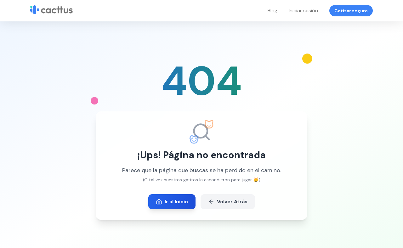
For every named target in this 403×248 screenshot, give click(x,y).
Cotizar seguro (351, 11)
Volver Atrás (227, 201)
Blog (272, 10)
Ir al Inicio (172, 201)
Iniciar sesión (303, 10)
